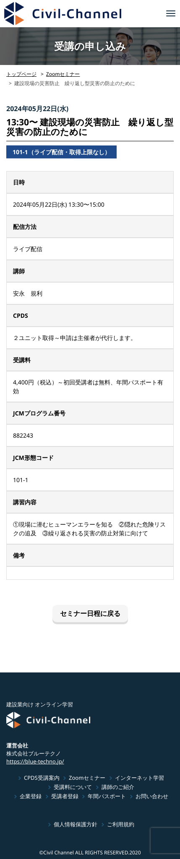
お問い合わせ (152, 796)
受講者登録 (64, 796)
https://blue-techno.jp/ (35, 761)
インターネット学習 (139, 777)
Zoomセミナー (63, 74)
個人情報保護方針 (75, 824)
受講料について (73, 787)
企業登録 (31, 796)
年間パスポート (107, 796)
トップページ (21, 74)
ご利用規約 (120, 824)
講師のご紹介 (118, 787)
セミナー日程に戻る (90, 613)
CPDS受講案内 (42, 777)
